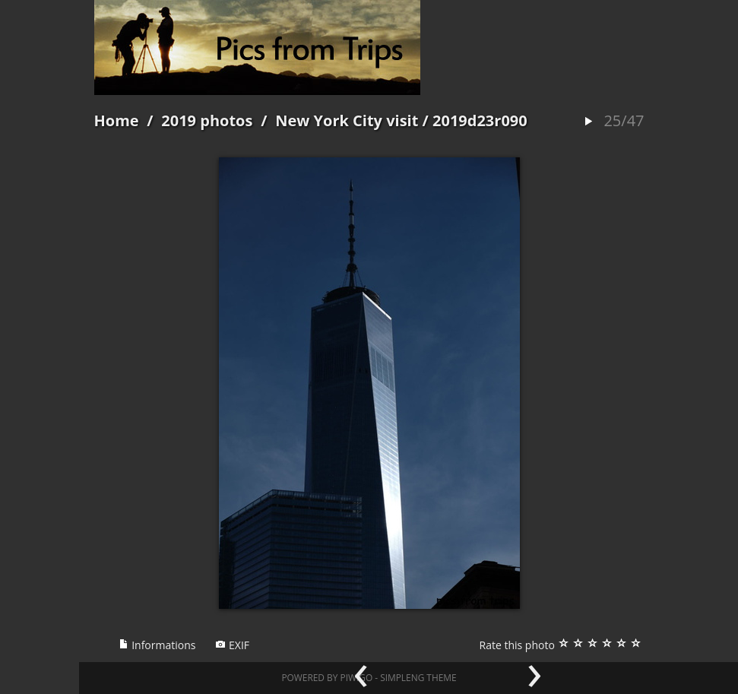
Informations (157, 645)
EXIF (232, 645)
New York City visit (346, 120)
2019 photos (206, 120)
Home (116, 120)
